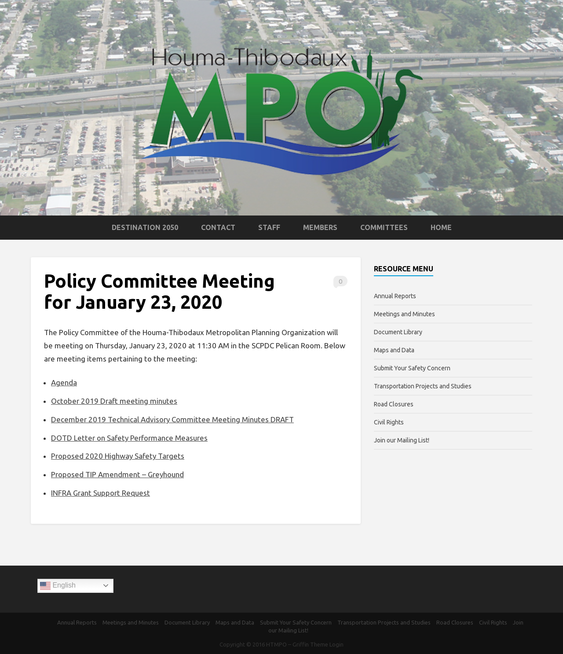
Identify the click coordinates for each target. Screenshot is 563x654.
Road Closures (393, 404)
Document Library (398, 332)
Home (441, 227)
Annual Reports (395, 296)
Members (320, 227)
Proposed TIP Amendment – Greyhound (117, 474)
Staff (269, 227)
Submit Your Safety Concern (412, 368)
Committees (384, 227)
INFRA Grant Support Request (100, 493)
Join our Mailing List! (401, 440)
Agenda (64, 382)
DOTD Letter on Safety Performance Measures (129, 438)
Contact (218, 227)
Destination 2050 (145, 227)
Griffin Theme (310, 644)
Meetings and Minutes (404, 314)
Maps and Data (394, 350)
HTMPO (276, 644)
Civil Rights (389, 422)
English (58, 586)
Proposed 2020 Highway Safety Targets (117, 456)
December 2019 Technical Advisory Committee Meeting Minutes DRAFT (172, 419)
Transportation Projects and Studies (423, 386)
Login (336, 644)
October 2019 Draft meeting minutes (114, 401)
